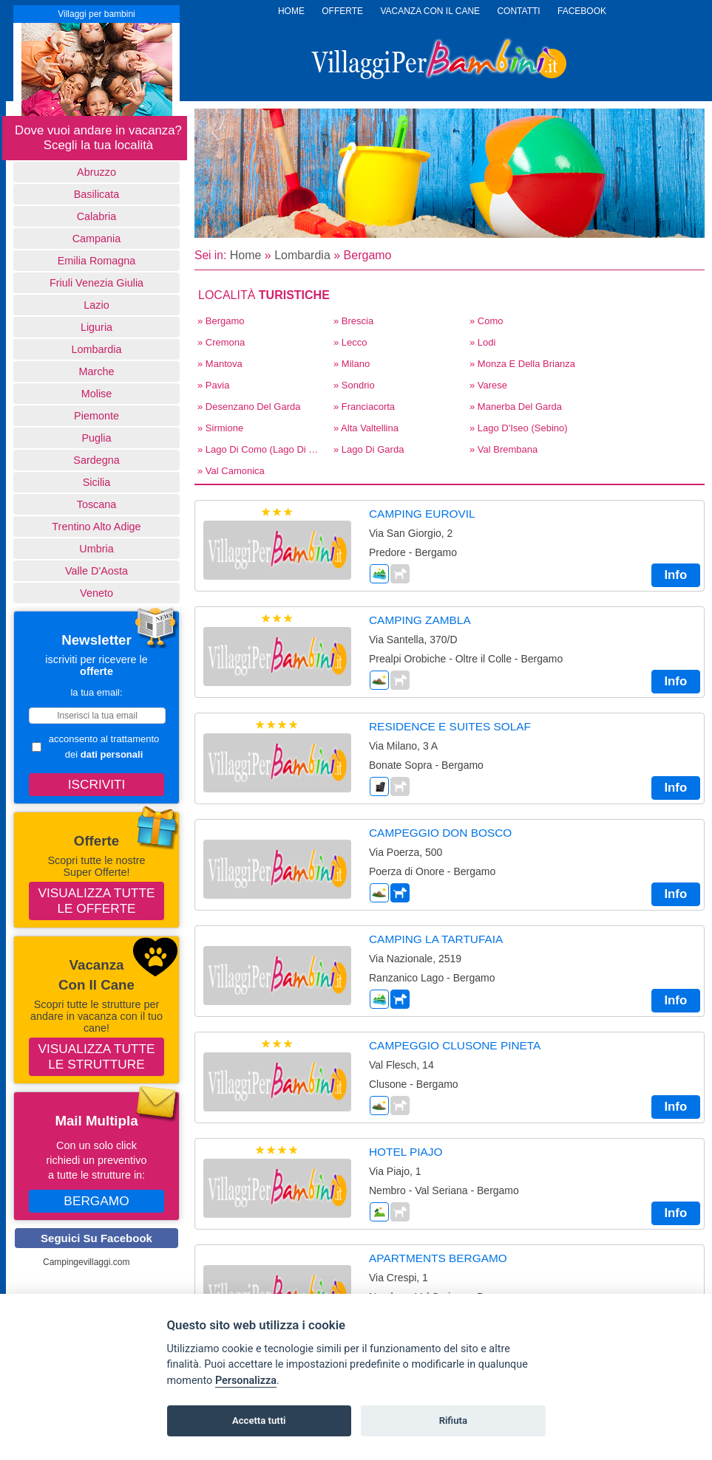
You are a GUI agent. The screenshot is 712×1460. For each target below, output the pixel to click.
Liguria (96, 327)
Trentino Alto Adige (96, 526)
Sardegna (96, 460)
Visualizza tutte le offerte (96, 900)
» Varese (488, 385)
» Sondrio (354, 385)
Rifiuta (453, 1420)
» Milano (351, 363)
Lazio (96, 305)
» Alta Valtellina (366, 427)
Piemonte (96, 416)
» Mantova (220, 363)
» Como (486, 320)
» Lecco (350, 342)
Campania (96, 238)
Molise (96, 394)
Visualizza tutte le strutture (96, 1056)
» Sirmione (220, 427)
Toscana (97, 504)
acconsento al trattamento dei (95, 746)
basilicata (97, 194)
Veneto (96, 593)
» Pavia (213, 385)
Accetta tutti (259, 1420)
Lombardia (97, 349)
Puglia (96, 438)
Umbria (96, 549)
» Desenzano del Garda (248, 406)
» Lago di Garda (368, 449)
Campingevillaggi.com (86, 1262)
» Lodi (482, 342)
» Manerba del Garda (515, 406)
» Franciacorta (364, 406)
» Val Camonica (231, 470)
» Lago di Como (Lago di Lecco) (261, 449)
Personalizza (246, 1380)
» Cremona (221, 342)
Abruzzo (96, 172)
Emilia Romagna (97, 261)
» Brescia (353, 320)
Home (246, 255)
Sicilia (97, 482)
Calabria (97, 216)
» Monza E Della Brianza (522, 363)
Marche (97, 371)
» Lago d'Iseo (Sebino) (518, 427)
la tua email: (96, 692)
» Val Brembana (503, 449)
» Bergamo (221, 320)
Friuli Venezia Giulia (96, 283)
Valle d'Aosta (96, 571)
